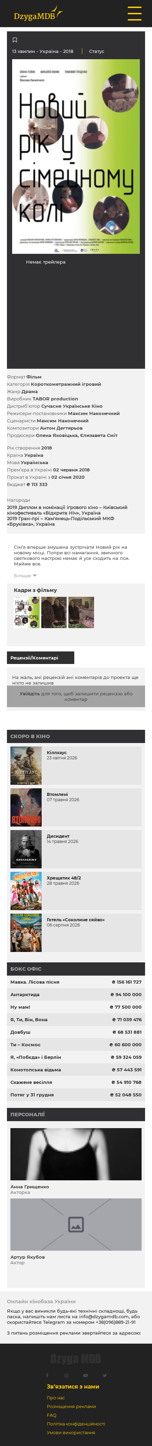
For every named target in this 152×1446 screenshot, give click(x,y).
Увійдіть (30, 693)
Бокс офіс (25, 969)
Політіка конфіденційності (76, 1424)
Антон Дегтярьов (61, 428)
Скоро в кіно (30, 736)
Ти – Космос (25, 1044)
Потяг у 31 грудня (32, 1094)
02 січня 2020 (68, 477)
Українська (34, 462)
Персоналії (27, 1114)
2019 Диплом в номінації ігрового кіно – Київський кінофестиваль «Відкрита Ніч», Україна (67, 510)
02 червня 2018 (71, 469)
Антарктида (25, 994)
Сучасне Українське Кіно (72, 406)
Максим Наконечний (94, 413)
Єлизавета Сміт (99, 435)
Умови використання (71, 1432)
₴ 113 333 (37, 484)
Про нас (56, 1397)
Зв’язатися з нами (73, 1386)
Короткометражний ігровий (66, 384)
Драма (30, 391)
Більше (22, 575)
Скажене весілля (31, 1082)
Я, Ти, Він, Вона (29, 1019)
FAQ (51, 1415)
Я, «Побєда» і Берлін (35, 1057)
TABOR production (55, 398)
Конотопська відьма (35, 1069)
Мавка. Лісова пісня (34, 982)
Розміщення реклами (71, 1406)
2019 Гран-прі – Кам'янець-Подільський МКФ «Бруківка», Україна (60, 521)
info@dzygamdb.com (103, 1316)
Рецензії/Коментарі (34, 658)
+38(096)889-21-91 (116, 1322)
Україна (49, 51)
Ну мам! (20, 1007)
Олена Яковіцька (57, 435)
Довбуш (20, 1032)
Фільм (34, 377)
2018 (46, 448)
